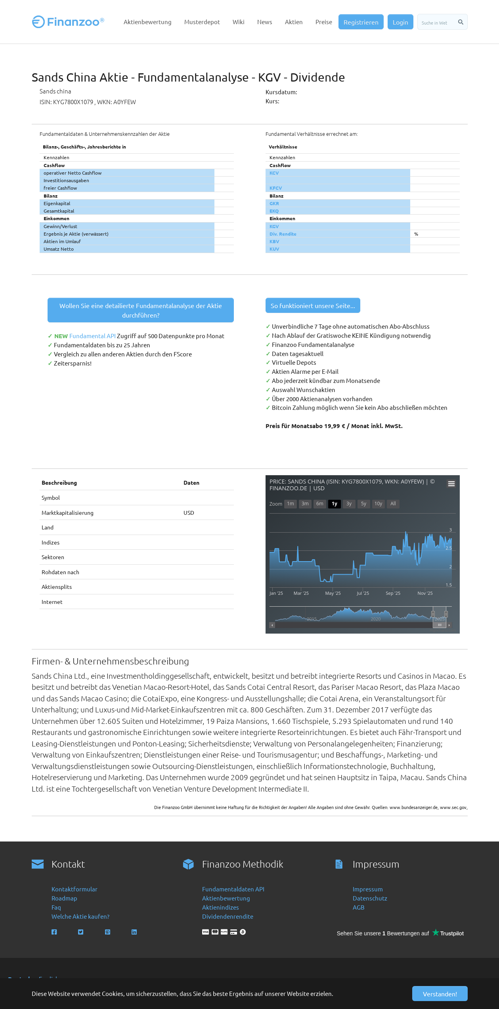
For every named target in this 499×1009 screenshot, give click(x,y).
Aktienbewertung (226, 898)
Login (400, 22)
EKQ (274, 211)
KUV (274, 249)
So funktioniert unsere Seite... (313, 305)
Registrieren (361, 22)
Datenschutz (370, 898)
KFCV (276, 188)
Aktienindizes (220, 907)
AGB (359, 907)
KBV (274, 241)
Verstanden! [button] (440, 994)
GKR (274, 203)
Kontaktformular (75, 889)
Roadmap (64, 898)
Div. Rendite (283, 233)
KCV (274, 172)
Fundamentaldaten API (233, 889)
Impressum (368, 889)
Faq (56, 907)
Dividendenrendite (227, 916)
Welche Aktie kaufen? (80, 916)
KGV (274, 226)
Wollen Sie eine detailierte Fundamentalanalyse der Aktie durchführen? (140, 310)
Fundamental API (93, 335)
